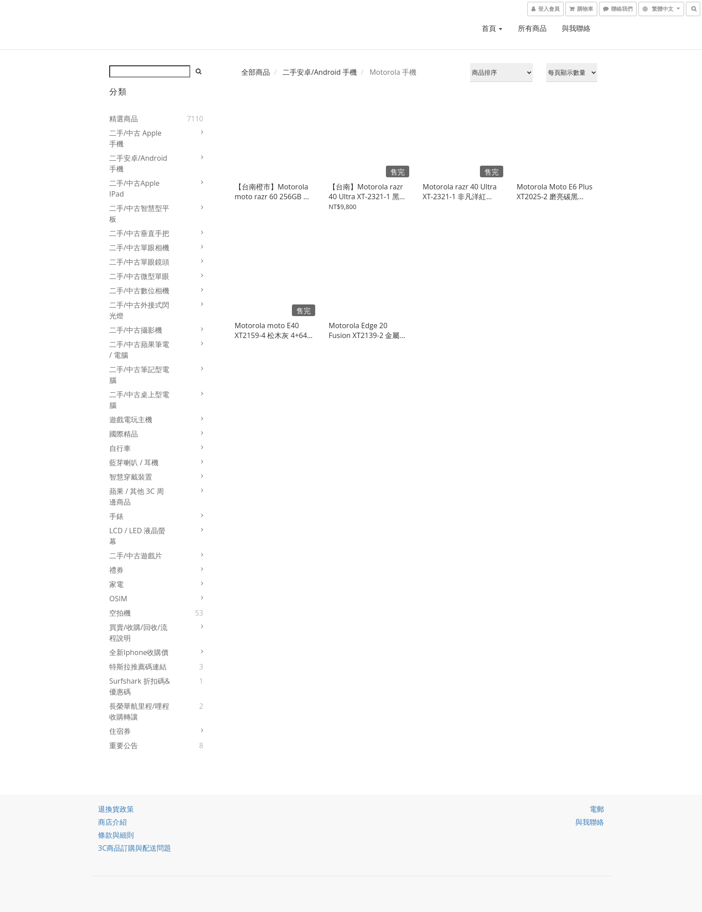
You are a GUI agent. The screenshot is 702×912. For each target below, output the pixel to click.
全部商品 (255, 72)
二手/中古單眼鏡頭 (139, 262)
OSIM (118, 599)
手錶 (116, 516)
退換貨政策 (116, 809)
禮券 (116, 570)
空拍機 (120, 613)
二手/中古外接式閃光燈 (139, 310)
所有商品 (532, 28)
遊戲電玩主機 (130, 419)
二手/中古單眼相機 (139, 248)
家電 (116, 584)
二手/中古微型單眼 (139, 276)
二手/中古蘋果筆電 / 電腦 (139, 349)
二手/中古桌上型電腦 (139, 400)
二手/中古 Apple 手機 (135, 138)
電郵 (597, 809)
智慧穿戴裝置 (130, 477)
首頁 (492, 28)
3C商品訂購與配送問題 (134, 848)
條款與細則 (116, 835)
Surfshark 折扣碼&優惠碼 (139, 686)
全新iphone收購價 (139, 652)
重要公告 (123, 745)
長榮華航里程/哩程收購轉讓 (139, 711)
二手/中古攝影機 (135, 330)
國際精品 (123, 434)
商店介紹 (112, 822)
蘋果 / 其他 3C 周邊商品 (136, 496)
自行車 (120, 448)
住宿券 (120, 731)
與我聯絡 (576, 28)
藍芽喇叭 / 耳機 (133, 462)
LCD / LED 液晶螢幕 (137, 536)
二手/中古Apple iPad (134, 188)
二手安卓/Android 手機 (138, 163)
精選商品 (123, 119)
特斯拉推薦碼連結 (138, 667)
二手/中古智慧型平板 (139, 213)
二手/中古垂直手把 (139, 233)
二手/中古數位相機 (139, 290)
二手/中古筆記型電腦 (139, 374)
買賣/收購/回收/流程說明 (138, 632)
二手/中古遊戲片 (135, 556)
